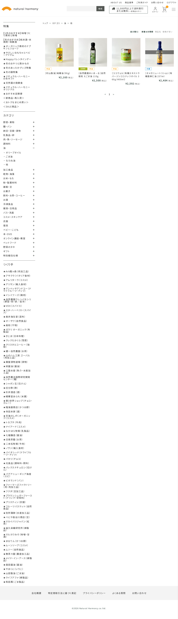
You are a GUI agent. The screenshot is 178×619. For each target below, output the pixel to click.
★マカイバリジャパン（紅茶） (16, 522)
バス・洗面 (8, 212)
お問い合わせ (157, 2)
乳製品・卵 (9, 135)
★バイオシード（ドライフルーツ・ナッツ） (17, 453)
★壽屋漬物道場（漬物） (15, 361)
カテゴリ (8, 115)
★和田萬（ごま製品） (14, 581)
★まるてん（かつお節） (15, 540)
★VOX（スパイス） (12, 305)
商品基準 (129, 2)
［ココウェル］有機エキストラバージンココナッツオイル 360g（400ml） (126, 76)
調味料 (7, 143)
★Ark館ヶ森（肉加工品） (16, 271)
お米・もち (8, 178)
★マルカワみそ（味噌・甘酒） (16, 535)
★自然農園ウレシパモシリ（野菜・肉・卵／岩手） (17, 300)
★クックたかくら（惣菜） (15, 340)
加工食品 (8, 169)
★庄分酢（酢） (10, 387)
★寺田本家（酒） (12, 411)
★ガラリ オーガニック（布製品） (16, 330)
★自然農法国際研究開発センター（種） (16, 378)
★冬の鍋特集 (10, 72)
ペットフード (9, 242)
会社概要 (36, 593)
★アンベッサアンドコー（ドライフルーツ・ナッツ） (17, 289)
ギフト (6, 251)
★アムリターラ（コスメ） (15, 279)
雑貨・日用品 (10, 208)
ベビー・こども (11, 229)
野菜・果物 (9, 122)
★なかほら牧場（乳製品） (16, 430)
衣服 (5, 221)
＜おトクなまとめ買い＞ (16, 102)
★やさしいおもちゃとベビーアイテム (16, 53)
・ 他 (6, 164)
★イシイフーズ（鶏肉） (15, 295)
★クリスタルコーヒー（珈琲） (16, 345)
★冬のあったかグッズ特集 (17, 67)
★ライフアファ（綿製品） (16, 577)
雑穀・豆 (7, 186)
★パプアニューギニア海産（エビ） (17, 475)
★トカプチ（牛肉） (12, 422)
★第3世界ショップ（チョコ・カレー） (17, 401)
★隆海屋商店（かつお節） (16, 407)
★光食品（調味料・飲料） (16, 463)
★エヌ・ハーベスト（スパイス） (17, 311)
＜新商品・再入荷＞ (13, 97)
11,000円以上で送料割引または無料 (130, 9)
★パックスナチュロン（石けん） (17, 468)
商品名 (158, 31)
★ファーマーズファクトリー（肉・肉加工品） (17, 485)
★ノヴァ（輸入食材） (14, 448)
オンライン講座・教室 (14, 238)
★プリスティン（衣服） (14, 502)
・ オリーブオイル (12, 152)
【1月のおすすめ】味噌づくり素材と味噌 (17, 34)
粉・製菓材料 (10, 182)
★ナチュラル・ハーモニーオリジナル (16, 88)
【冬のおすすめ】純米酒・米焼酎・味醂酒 (17, 40)
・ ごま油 (8, 156)
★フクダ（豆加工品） (14, 491)
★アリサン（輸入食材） (15, 284)
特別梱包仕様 (10, 255)
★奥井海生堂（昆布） (14, 316)
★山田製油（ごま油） (14, 573)
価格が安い (168, 31)
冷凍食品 (8, 204)
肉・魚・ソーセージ (13, 139)
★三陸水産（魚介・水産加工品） (17, 371)
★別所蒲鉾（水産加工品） (17, 512)
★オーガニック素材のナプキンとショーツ (17, 47)
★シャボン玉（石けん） (15, 383)
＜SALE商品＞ (11, 106)
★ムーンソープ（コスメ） (15, 545)
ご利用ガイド (142, 2)
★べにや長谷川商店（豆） (16, 517)
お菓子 (7, 191)
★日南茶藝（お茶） (13, 439)
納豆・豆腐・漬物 (12, 130)
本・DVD (7, 234)
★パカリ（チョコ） (12, 458)
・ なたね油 (9, 160)
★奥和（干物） (10, 325)
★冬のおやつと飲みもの (16, 63)
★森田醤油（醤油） (13, 564)
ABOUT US (116, 2)
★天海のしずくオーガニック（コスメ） (16, 417)
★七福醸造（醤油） (13, 435)
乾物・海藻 (9, 174)
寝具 (5, 225)
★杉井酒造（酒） (12, 392)
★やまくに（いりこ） (13, 568)
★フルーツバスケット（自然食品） (17, 507)
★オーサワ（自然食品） (15, 320)
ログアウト (172, 2)
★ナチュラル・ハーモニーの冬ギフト (16, 77)
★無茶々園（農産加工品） (16, 553)
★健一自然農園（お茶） (15, 351)
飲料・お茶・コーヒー (14, 195)
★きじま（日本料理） (14, 336)
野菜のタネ (9, 246)
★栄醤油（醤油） (12, 366)
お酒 (5, 199)
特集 (6, 26)
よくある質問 (119, 593)
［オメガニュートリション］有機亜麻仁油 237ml (158, 75)
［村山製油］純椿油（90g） (57, 73)
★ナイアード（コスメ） (14, 426)
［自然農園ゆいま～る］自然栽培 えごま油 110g (92, 75)
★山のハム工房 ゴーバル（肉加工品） (16, 356)
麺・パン (7, 126)
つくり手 (8, 264)
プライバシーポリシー (94, 593)
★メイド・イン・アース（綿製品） (17, 559)
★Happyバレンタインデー (17, 59)
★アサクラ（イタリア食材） (17, 275)
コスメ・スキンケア (13, 216)
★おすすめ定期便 (12, 93)
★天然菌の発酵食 (13, 82)
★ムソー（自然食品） (14, 549)
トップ (45, 23)
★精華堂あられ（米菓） (15, 396)
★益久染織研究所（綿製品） (16, 529)
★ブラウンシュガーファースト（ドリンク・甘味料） (17, 496)
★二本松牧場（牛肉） (14, 443)
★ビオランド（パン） (13, 480)
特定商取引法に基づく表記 (62, 593)
